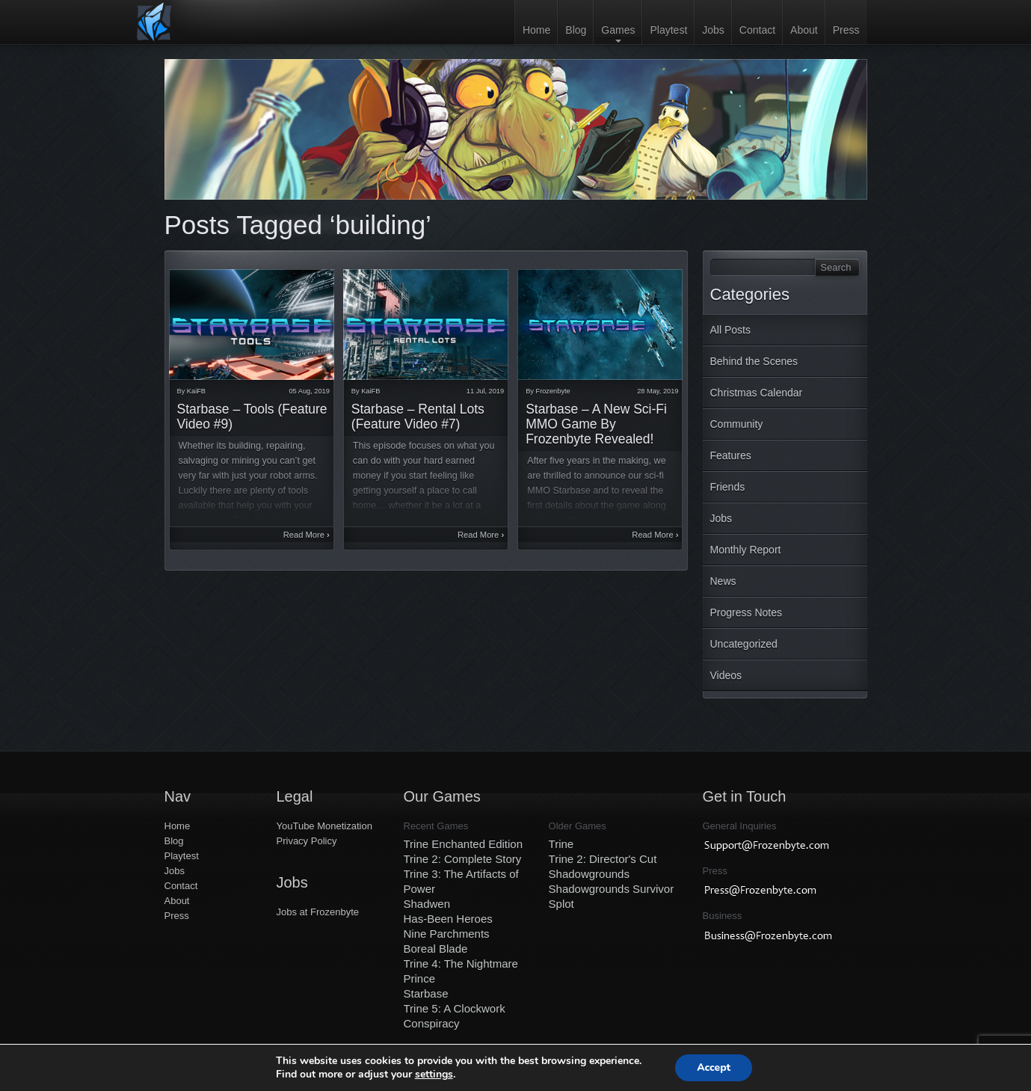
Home (536, 30)
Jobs (713, 30)
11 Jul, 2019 (485, 391)
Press (846, 30)
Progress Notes (746, 612)
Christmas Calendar (756, 393)
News (723, 581)
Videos (726, 675)
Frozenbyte (553, 391)
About (804, 30)
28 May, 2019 (657, 391)
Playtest (668, 30)
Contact (757, 30)
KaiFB (196, 391)
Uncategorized (744, 644)
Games (618, 30)
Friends (727, 487)
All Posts (730, 330)
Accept (713, 1067)
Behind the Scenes (754, 361)
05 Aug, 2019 (309, 391)
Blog (575, 30)
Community (736, 424)
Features (730, 455)
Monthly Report (745, 550)
